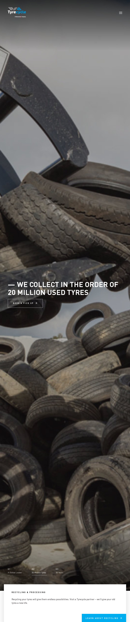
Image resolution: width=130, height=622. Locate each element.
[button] (19, 602)
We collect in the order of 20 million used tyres (65, 311)
